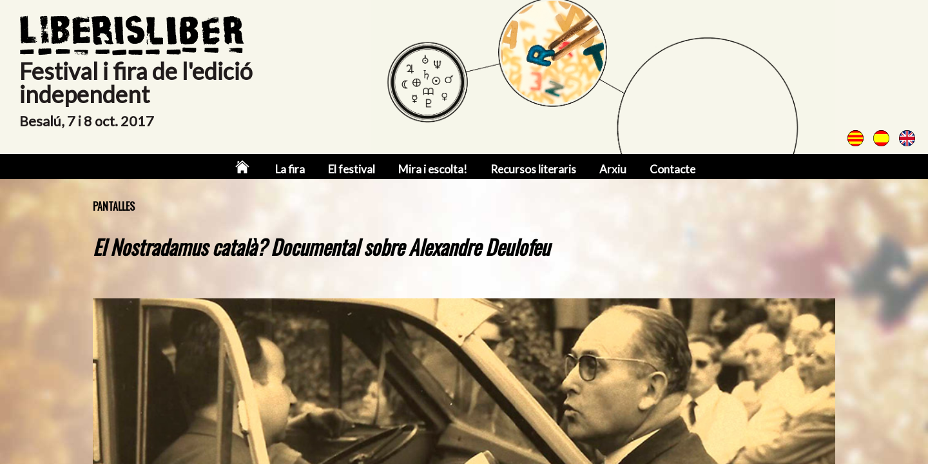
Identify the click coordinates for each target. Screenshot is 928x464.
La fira (290, 169)
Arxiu (612, 169)
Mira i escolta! (432, 169)
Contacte (672, 169)
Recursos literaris (533, 169)
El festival (351, 169)
